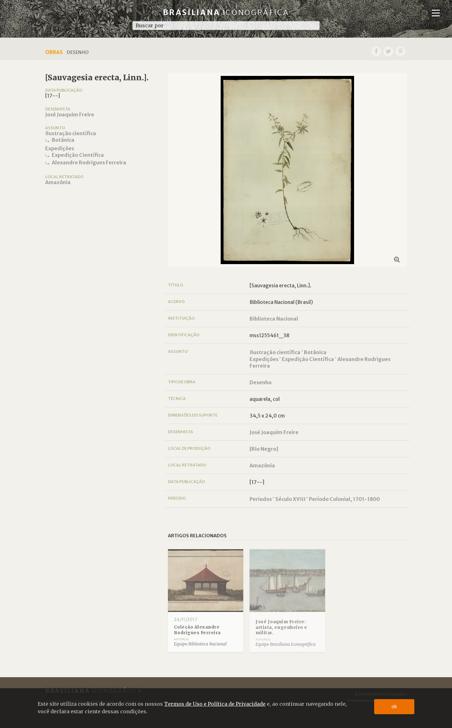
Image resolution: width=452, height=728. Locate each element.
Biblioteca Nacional (274, 319)
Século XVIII (290, 499)
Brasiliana (226, 12)
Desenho (261, 382)
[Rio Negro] (264, 449)
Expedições (59, 148)
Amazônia (58, 182)
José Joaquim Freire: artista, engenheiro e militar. (281, 627)
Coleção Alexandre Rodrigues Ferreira (197, 629)
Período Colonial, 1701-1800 (344, 499)
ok (394, 706)
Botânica (63, 140)
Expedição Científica (78, 155)
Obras (54, 52)
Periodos (261, 499)
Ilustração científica (70, 133)
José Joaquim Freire (69, 114)
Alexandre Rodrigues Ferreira (89, 162)
